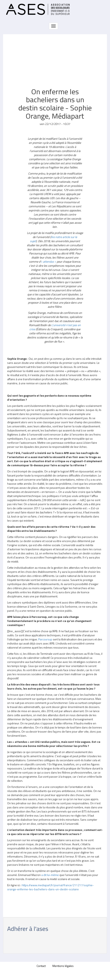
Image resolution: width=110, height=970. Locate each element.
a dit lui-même (50, 875)
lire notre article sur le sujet (53, 239)
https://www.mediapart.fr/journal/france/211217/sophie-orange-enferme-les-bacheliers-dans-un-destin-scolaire (50, 887)
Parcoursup (45, 639)
